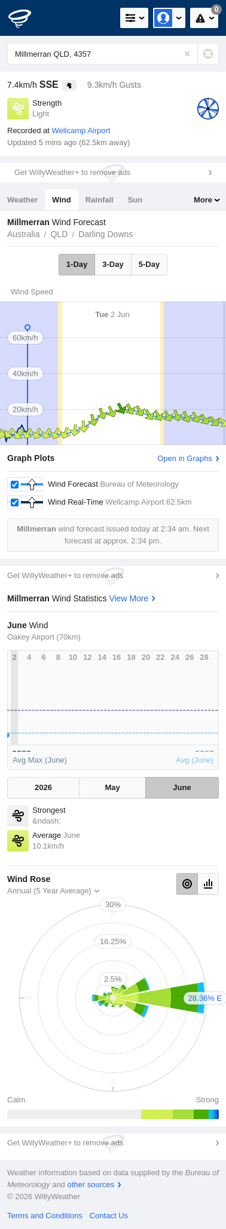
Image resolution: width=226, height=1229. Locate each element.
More (203, 199)
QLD (59, 234)
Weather (22, 199)
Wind (61, 199)
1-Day (76, 264)
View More (128, 598)
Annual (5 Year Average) (49, 890)
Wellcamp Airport (80, 130)
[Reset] (187, 54)
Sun (135, 199)
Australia (23, 234)
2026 (43, 787)
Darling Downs (105, 234)
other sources (90, 1184)
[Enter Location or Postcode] (113, 53)
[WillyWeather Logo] (27, 17)
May (112, 787)
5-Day (149, 264)
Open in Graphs (184, 458)
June (182, 787)
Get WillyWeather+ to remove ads (72, 172)
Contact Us (109, 1215)
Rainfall (99, 199)
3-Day (112, 264)
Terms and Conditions (45, 1215)
